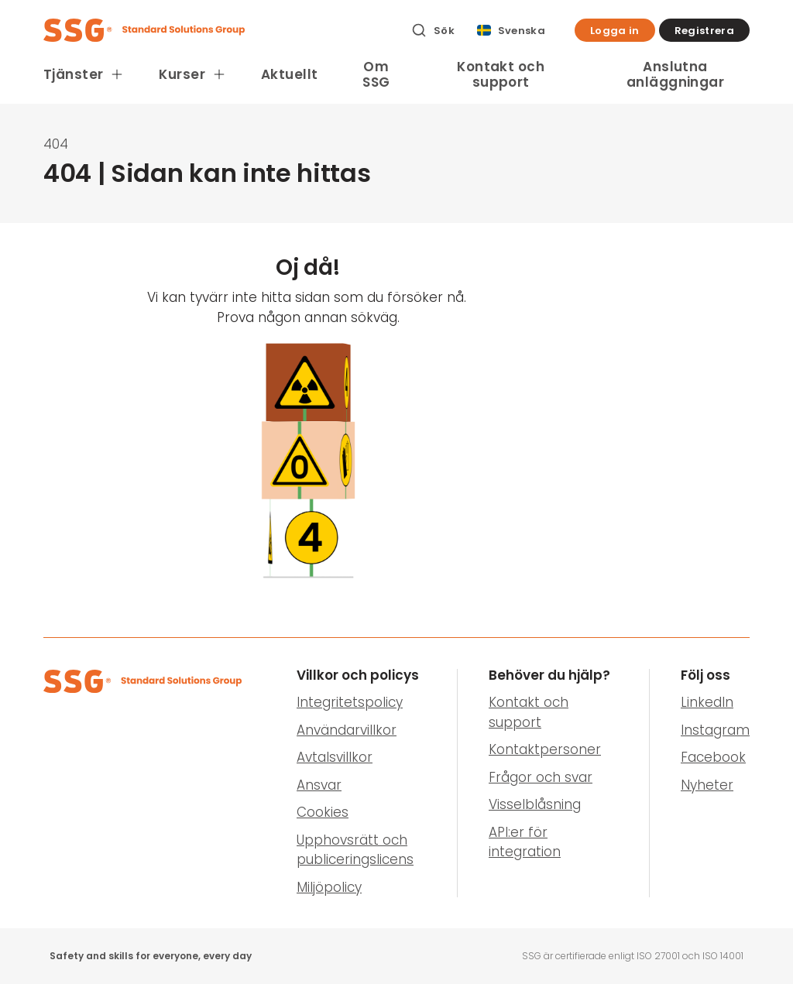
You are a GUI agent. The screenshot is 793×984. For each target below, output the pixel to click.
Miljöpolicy (329, 887)
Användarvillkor (346, 730)
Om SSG (376, 74)
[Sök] (432, 30)
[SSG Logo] (218, 30)
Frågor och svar (540, 777)
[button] (615, 30)
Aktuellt (289, 74)
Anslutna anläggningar (675, 74)
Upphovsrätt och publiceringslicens (355, 850)
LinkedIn (707, 702)
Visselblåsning (535, 804)
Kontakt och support (500, 74)
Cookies (322, 812)
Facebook (713, 757)
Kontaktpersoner (545, 749)
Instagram (715, 730)
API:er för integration (525, 842)
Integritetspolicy (350, 702)
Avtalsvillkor (334, 757)
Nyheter (707, 785)
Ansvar (319, 785)
